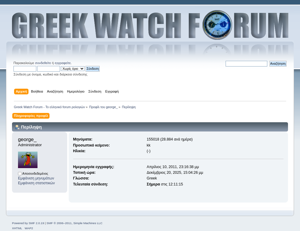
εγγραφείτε (62, 63)
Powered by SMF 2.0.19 (28, 223)
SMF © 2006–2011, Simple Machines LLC (74, 223)
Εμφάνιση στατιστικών (36, 183)
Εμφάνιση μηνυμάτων (36, 178)
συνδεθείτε (43, 63)
